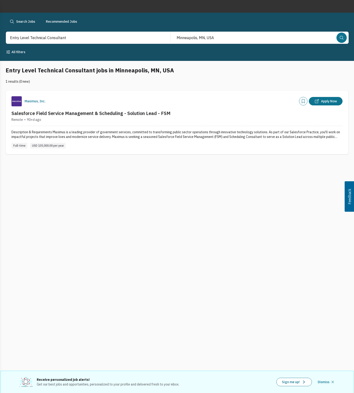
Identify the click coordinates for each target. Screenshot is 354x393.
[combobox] (83, 37)
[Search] (341, 38)
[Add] (303, 101)
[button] (349, 196)
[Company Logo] (16, 101)
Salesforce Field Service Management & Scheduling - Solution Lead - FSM (91, 113)
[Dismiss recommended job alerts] (326, 382)
